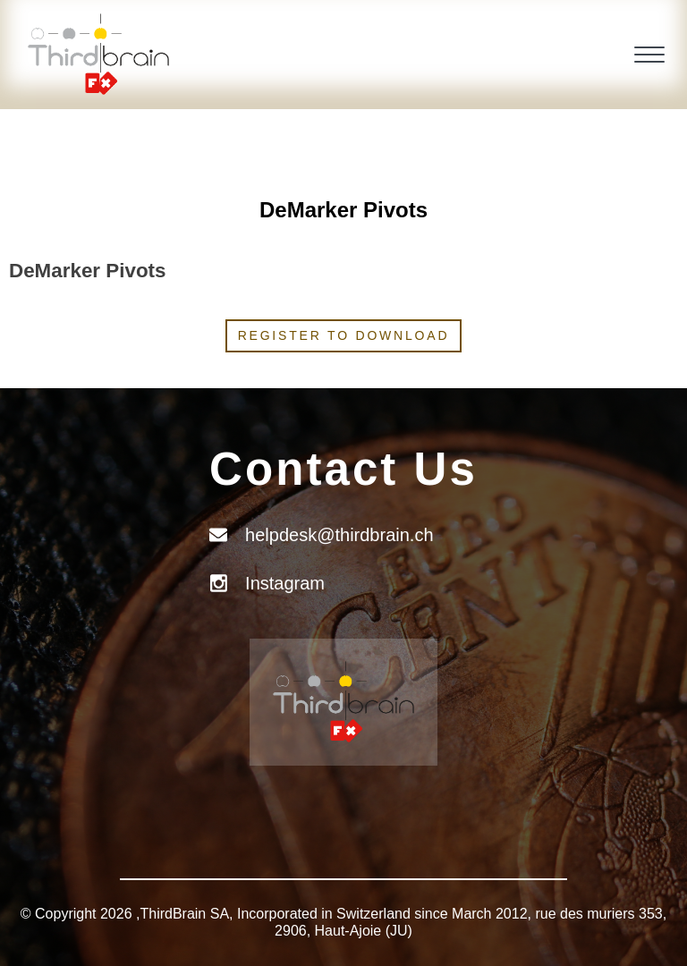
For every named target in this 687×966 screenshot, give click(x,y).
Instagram (285, 583)
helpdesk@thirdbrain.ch (339, 535)
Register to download (344, 335)
